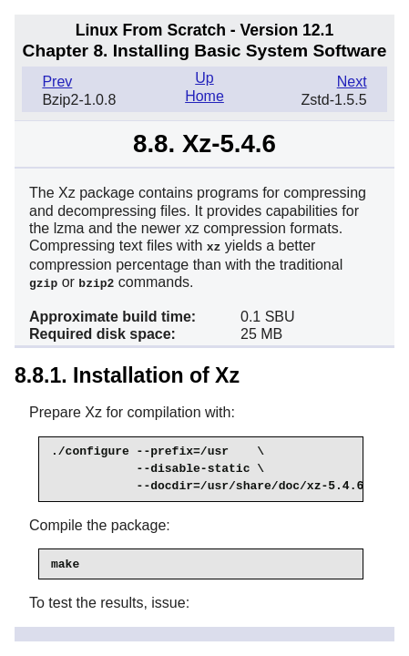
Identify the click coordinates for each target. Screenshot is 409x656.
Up (204, 78)
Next (352, 81)
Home (204, 96)
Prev (57, 81)
